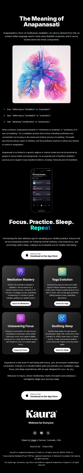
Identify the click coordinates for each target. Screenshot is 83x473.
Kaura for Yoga (62, 303)
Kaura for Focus (20, 350)
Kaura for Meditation (20, 303)
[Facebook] (41, 433)
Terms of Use (35, 446)
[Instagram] (35, 433)
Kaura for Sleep (62, 350)
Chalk (33, 440)
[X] (48, 433)
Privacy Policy (47, 446)
